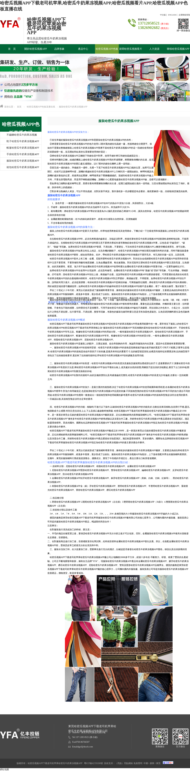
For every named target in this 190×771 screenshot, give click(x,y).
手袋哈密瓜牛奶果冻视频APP (19, 155)
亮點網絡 (128, 763)
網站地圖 (4, 769)
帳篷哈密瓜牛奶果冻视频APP (19, 148)
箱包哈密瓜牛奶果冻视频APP (19, 168)
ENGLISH (172, 15)
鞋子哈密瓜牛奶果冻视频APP (19, 142)
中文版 (163, 15)
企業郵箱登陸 (184, 15)
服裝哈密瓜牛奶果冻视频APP (19, 161)
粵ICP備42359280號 (93, 763)
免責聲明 (137, 763)
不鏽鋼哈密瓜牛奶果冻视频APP (18, 135)
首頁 (19, 107)
